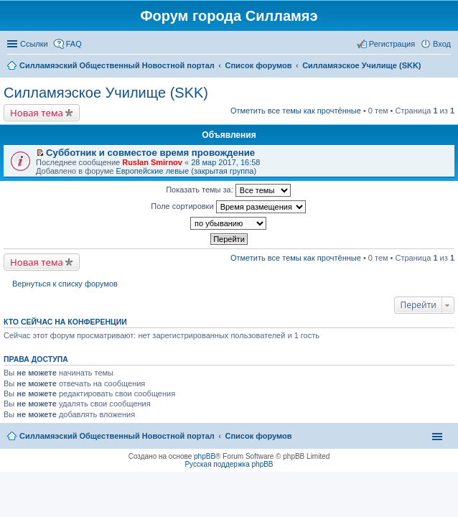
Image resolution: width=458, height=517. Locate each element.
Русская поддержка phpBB (228, 464)
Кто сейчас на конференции (65, 321)
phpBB (204, 456)
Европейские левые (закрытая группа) (186, 171)
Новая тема (36, 112)
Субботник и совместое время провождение (150, 152)
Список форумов (258, 436)
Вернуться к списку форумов (65, 283)
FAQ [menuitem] (74, 43)
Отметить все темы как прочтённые (295, 110)
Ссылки (34, 43)
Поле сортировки (228, 206)
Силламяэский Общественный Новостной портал (117, 436)
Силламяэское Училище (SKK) (106, 93)
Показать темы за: (228, 190)
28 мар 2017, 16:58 (225, 162)
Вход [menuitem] (442, 43)
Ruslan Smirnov (152, 162)
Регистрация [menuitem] (392, 43)
